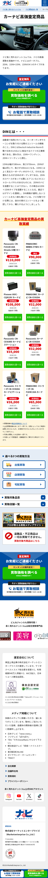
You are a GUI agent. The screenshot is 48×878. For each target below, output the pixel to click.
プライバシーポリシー (18, 781)
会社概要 (12, 765)
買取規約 (12, 776)
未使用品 (13, 256)
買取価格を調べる (13, 272)
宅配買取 (15, 484)
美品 (35, 253)
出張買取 (15, 464)
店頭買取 (15, 474)
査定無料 (24, 79)
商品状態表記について (19, 423)
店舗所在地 (13, 771)
